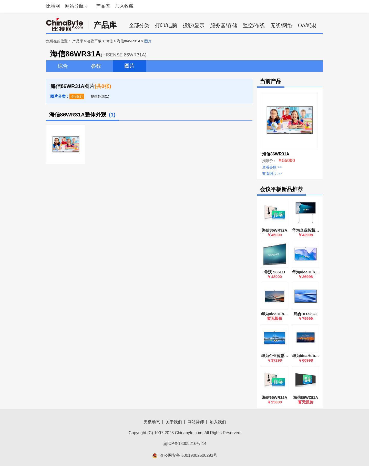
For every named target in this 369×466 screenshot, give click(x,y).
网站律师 (196, 422)
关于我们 (174, 422)
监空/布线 (254, 25)
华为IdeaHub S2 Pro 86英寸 (316, 355)
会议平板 (94, 41)
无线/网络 (281, 25)
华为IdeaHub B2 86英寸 (282, 314)
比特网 (53, 6)
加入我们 (218, 422)
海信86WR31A (128, 41)
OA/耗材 (307, 25)
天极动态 (152, 422)
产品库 (103, 6)
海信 (109, 41)
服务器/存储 (223, 25)
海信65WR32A (274, 397)
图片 (129, 66)
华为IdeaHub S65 (307, 272)
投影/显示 (194, 25)
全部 (74, 96)
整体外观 (97, 96)
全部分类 (139, 25)
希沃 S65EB (274, 272)
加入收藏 (124, 6)
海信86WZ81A (305, 397)
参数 (96, 66)
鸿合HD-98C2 (305, 314)
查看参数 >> (272, 167)
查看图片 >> (272, 174)
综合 (63, 66)
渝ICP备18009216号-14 (185, 443)
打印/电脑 (166, 25)
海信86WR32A (274, 230)
